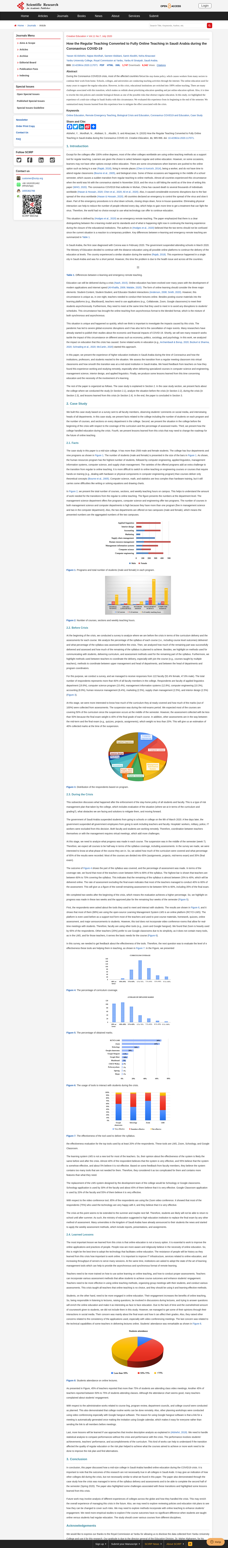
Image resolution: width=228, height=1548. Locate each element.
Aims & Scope (27, 43)
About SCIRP (173, 1543)
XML (117, 65)
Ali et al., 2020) (130, 191)
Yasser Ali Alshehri (76, 55)
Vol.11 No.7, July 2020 (100, 36)
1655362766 (28, 191)
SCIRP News (152, 1543)
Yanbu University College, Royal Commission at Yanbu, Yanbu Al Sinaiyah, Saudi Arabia (112, 60)
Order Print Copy (25, 126)
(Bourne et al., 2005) (104, 173)
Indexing (24, 75)
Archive (24, 56)
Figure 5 (183, 899)
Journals (62, 16)
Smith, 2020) (174, 292)
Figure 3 (71, 695)
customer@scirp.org (32, 178)
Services (134, 16)
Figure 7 (140, 948)
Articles (43, 16)
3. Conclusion (77, 1459)
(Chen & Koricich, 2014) (148, 168)
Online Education (75, 115)
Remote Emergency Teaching (100, 115)
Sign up (99, 1543)
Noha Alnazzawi (147, 55)
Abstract (72, 71)
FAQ (18, 139)
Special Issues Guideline (30, 107)
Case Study (197, 115)
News (98, 16)
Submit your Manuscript (124, 1543)
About (115, 16)
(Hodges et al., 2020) (105, 218)
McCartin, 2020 (105, 347)
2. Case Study (77, 403)
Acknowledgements (81, 1525)
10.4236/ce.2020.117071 (85, 65)
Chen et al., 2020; (113, 191)
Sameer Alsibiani (113, 55)
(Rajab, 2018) (104, 168)
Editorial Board (28, 62)
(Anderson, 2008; (158, 292)
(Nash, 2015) (121, 283)
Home (25, 16)
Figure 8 (197, 1323)
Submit (153, 16)
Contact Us (22, 132)
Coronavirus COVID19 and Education (170, 115)
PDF (102, 65)
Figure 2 (73, 491)
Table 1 (86, 237)
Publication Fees (29, 69)
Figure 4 (87, 868)
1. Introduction (77, 146)
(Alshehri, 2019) (179, 1432)
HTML (110, 65)
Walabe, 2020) (134, 287)
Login (205, 5)
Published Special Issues (31, 101)
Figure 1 (99, 455)
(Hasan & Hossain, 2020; (90, 191)
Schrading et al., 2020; (84, 347)
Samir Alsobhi (130, 55)
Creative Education (76, 36)
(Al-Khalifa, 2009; (117, 287)
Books (81, 16)
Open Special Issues (28, 94)
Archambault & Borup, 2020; (174, 342)
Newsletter (22, 119)
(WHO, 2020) (80, 187)
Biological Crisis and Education (133, 115)
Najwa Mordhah (95, 55)
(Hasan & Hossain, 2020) (110, 196)
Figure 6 (195, 907)
